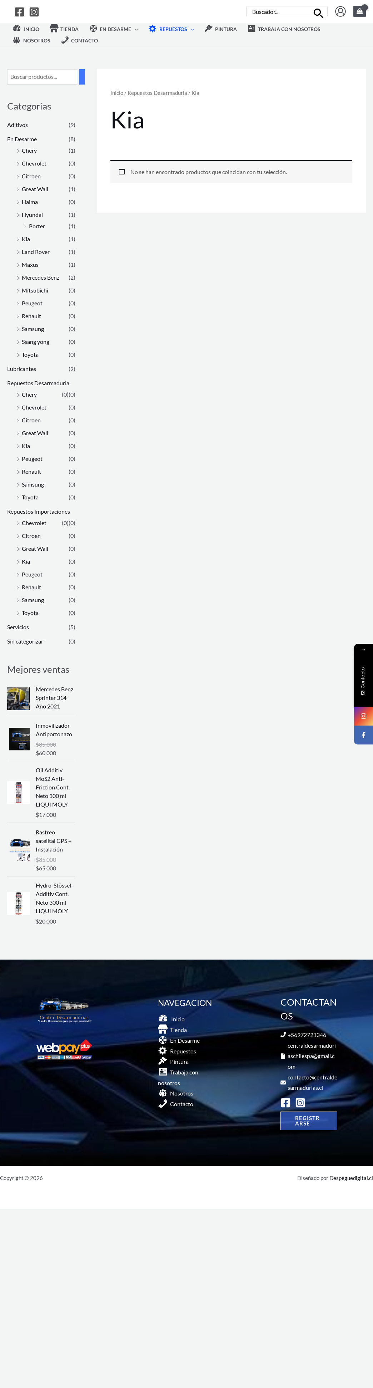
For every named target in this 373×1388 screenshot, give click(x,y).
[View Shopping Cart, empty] (359, 11)
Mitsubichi (35, 290)
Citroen (31, 176)
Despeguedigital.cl (351, 1178)
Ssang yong (35, 341)
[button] (113, 29)
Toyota (30, 354)
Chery (29, 150)
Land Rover (36, 251)
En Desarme (22, 139)
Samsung (33, 328)
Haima (30, 201)
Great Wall (35, 188)
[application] (134, 29)
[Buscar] (318, 11)
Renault (31, 315)
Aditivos (17, 124)
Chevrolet (34, 163)
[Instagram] (34, 12)
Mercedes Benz (40, 277)
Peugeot (32, 303)
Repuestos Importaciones (38, 511)
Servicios (18, 627)
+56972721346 (307, 1034)
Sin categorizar (25, 641)
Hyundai (32, 214)
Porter (37, 226)
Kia (26, 238)
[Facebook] (19, 12)
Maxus (30, 264)
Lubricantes (21, 368)
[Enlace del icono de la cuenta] (340, 11)
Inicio (116, 93)
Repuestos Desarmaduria (38, 383)
